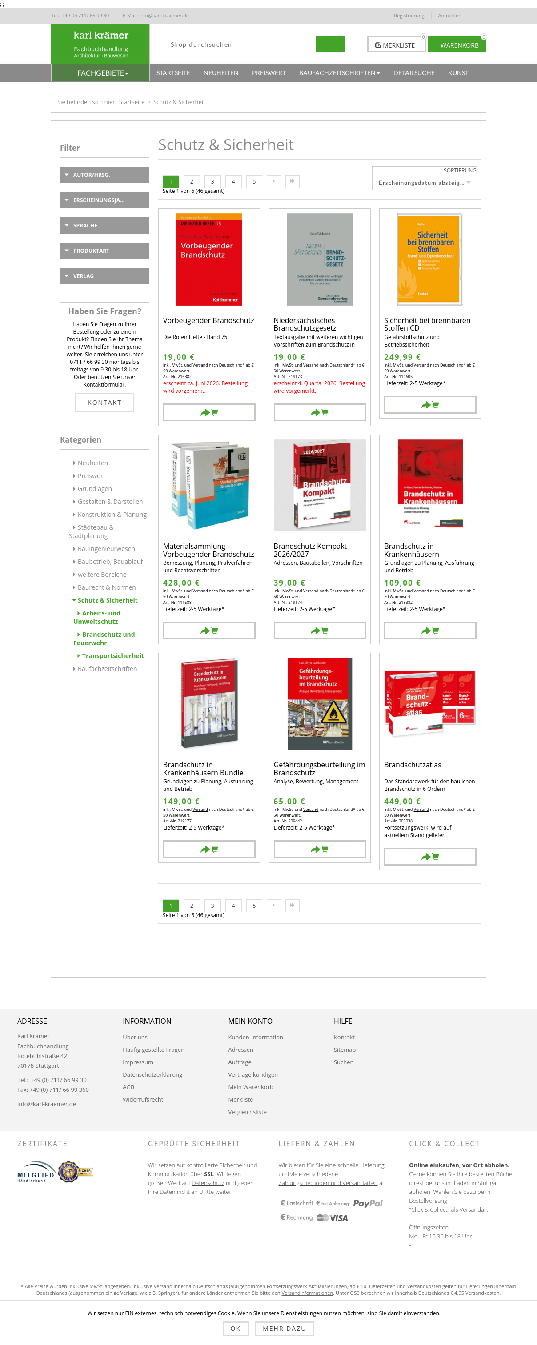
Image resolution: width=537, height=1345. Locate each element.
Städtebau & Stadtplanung (91, 531)
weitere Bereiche (102, 574)
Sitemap (345, 1050)
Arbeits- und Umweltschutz (96, 617)
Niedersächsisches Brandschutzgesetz (305, 324)
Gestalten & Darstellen (110, 501)
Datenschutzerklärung (152, 1074)
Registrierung (409, 15)
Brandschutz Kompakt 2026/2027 (310, 550)
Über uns (135, 1037)
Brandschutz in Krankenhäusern (411, 550)
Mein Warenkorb (250, 1087)
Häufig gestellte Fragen (153, 1050)
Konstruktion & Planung (112, 514)
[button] (100, 72)
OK (236, 1328)
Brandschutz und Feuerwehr (104, 638)
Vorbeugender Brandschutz (208, 321)
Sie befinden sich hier (86, 102)
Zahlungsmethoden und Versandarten (328, 1183)
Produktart (91, 251)
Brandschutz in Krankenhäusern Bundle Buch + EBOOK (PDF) (203, 769)
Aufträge (240, 1062)
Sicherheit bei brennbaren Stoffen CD (427, 324)
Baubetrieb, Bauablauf (110, 561)
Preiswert (91, 475)
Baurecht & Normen (107, 587)
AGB (128, 1087)
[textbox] (240, 44)
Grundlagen (95, 488)
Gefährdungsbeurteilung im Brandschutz (319, 769)
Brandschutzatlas (412, 765)
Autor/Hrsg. (91, 175)
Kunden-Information (255, 1037)
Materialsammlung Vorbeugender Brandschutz (208, 550)
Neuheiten (93, 463)
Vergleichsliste (247, 1112)
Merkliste (240, 1099)
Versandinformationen (307, 1292)
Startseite (132, 102)
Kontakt (105, 402)
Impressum (138, 1062)
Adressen (240, 1050)
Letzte (292, 181)
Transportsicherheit (113, 655)
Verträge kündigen (253, 1074)
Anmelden (450, 15)
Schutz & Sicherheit (108, 600)
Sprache (85, 225)
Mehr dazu (284, 1328)
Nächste (274, 181)
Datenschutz (208, 1183)
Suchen (344, 1062)
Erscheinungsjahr (100, 200)
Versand (200, 365)
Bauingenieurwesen (106, 548)
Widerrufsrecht (143, 1099)
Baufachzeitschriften (107, 668)
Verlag (83, 276)
